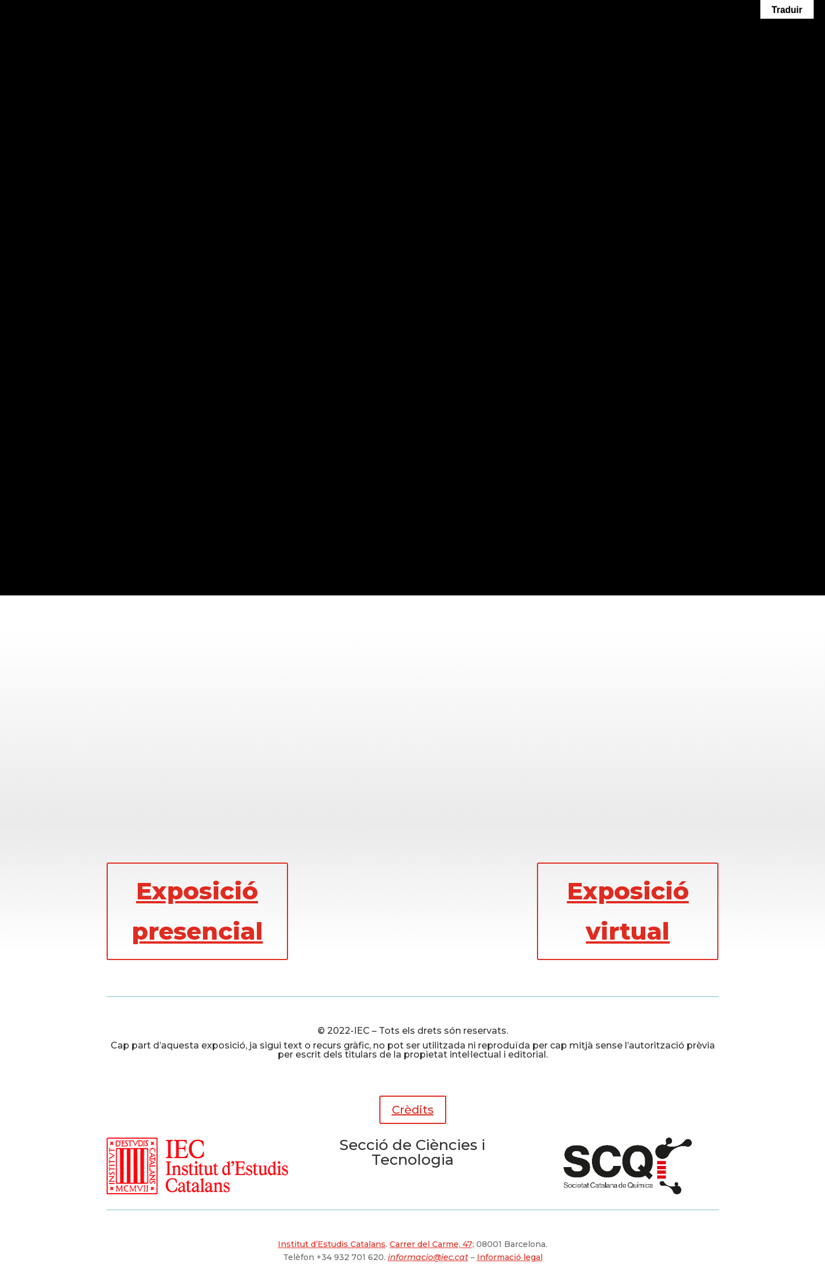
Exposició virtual (628, 911)
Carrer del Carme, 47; (432, 1244)
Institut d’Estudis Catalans (332, 1244)
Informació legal (510, 1257)
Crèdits (413, 1110)
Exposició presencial (197, 911)
